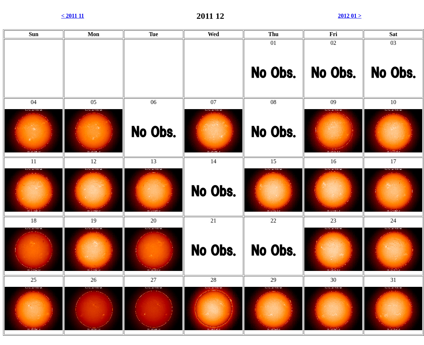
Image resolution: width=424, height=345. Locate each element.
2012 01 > (350, 16)
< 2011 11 (72, 16)
